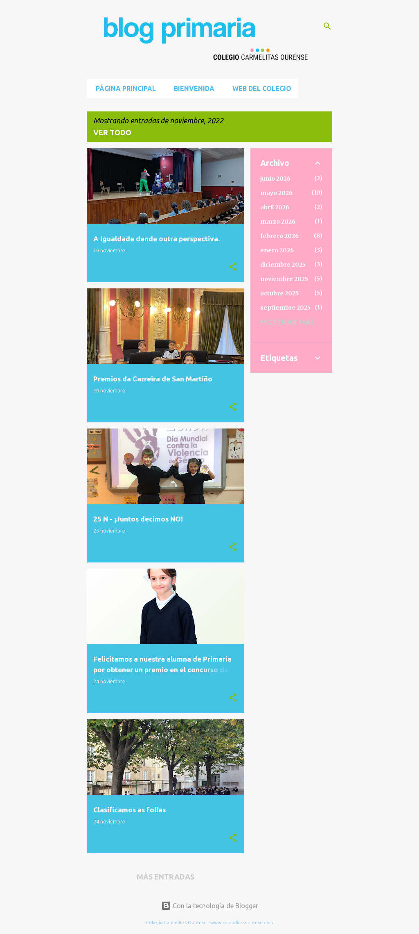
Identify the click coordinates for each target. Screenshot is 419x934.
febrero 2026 (279, 236)
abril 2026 (274, 207)
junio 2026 (275, 178)
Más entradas (165, 877)
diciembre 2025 (283, 264)
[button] (233, 267)
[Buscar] (327, 26)
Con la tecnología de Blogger (209, 905)
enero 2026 (277, 250)
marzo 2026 (277, 221)
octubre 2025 (279, 293)
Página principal (123, 88)
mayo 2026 (276, 193)
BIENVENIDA (191, 88)
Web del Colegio (259, 88)
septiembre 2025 (285, 307)
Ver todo (112, 132)
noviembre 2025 (284, 279)
